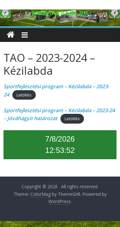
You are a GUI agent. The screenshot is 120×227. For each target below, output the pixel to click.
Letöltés (24, 95)
